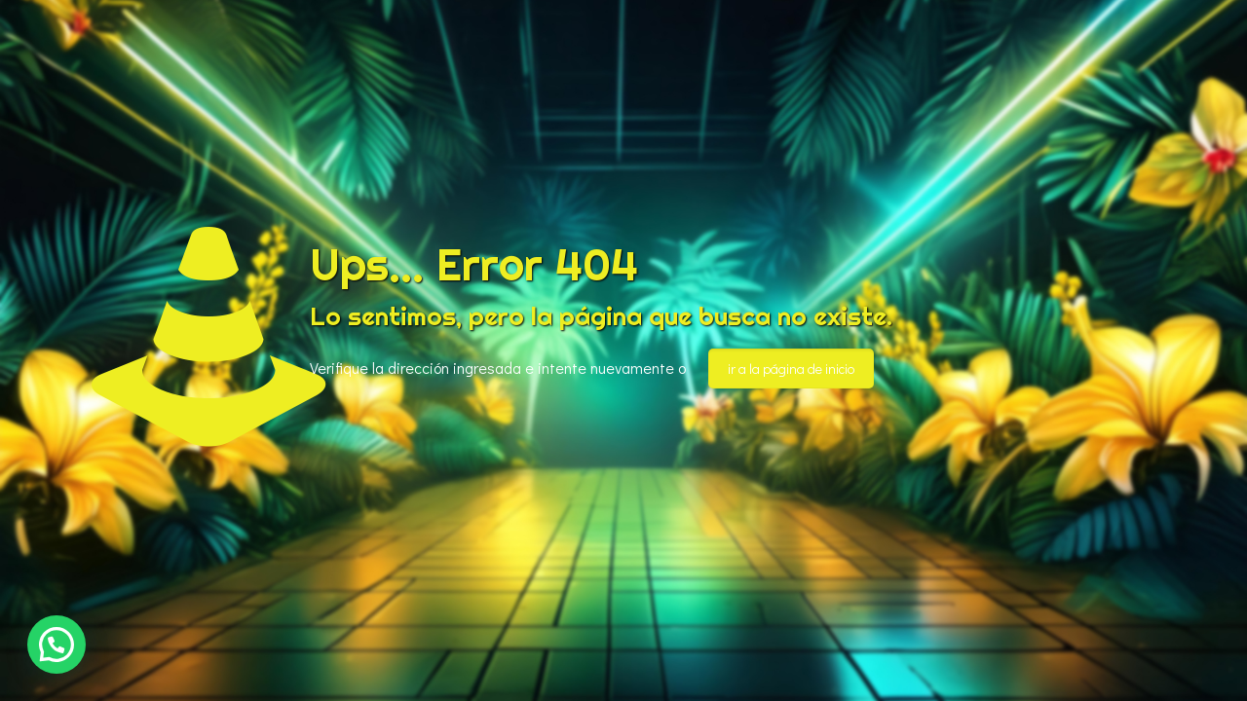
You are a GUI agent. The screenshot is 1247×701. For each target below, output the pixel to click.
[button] (56, 644)
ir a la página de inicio (791, 368)
